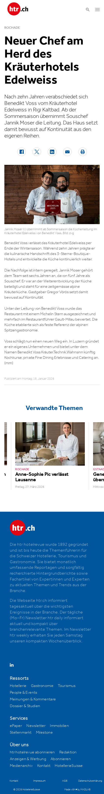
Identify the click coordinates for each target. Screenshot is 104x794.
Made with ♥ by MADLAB (77, 789)
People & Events (23, 693)
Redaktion (68, 752)
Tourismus (67, 686)
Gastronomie (42, 686)
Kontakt (44, 766)
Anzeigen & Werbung (28, 759)
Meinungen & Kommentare (33, 699)
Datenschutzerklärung (90, 781)
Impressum (39, 781)
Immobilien (59, 726)
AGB (64, 781)
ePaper (16, 726)
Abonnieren (61, 759)
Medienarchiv (21, 766)
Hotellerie (18, 686)
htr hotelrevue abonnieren (32, 752)
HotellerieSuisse (69, 766)
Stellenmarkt (21, 732)
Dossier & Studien (25, 706)
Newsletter (36, 726)
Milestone (44, 732)
